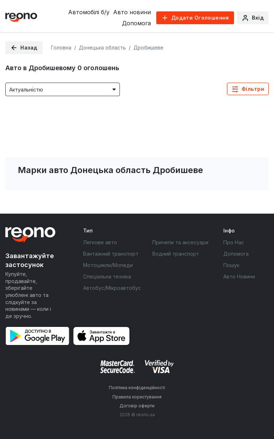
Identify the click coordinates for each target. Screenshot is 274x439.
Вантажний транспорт (110, 254)
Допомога (136, 23)
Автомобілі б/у (89, 12)
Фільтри (253, 89)
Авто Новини (239, 276)
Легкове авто (100, 242)
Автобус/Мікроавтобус (112, 288)
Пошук (231, 265)
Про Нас (233, 242)
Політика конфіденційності (137, 387)
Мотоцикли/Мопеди (108, 265)
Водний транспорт (175, 254)
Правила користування (137, 396)
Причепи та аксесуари (180, 242)
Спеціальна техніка (107, 276)
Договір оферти (137, 405)
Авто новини (132, 12)
